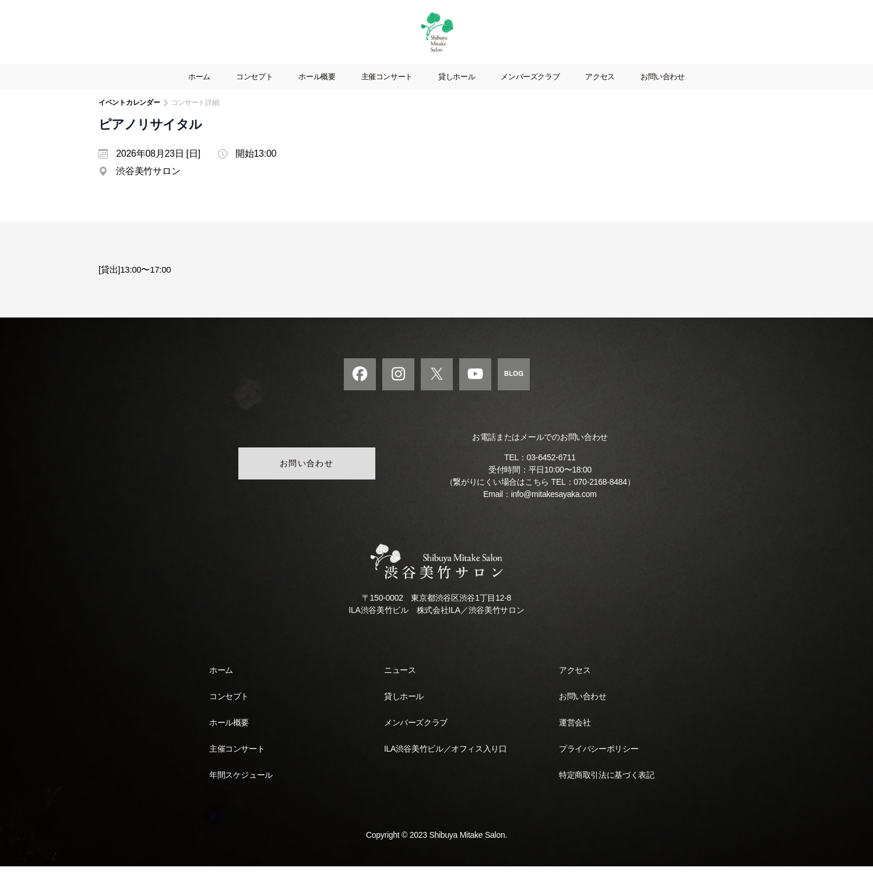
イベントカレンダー (129, 114)
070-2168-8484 (599, 493)
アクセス (600, 88)
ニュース (400, 681)
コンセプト (254, 88)
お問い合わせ (662, 88)
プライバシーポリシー (598, 760)
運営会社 (574, 734)
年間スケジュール (241, 786)
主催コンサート (387, 88)
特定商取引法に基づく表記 (606, 786)
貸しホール (456, 88)
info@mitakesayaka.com (554, 505)
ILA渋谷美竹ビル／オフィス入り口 (445, 760)
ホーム (199, 88)
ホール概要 (316, 88)
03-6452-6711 (551, 469)
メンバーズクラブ (530, 88)
